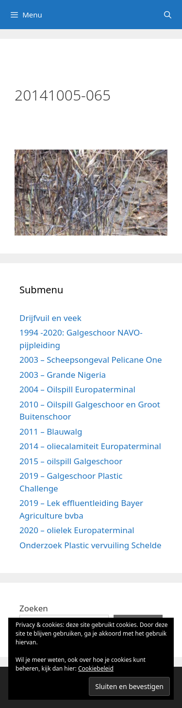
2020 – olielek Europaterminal (76, 530)
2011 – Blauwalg (50, 431)
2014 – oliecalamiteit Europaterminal (90, 446)
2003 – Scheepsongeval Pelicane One (90, 359)
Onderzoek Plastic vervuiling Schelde (90, 545)
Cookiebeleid (96, 668)
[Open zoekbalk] (167, 14)
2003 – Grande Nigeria (62, 374)
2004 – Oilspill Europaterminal (77, 389)
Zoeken (33, 608)
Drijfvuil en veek (50, 317)
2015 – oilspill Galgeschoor (70, 461)
